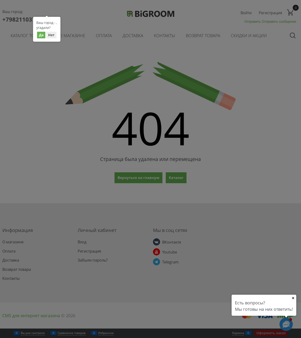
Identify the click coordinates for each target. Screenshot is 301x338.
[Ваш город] (293, 298)
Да (41, 35)
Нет (51, 35)
